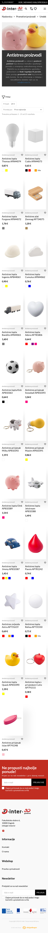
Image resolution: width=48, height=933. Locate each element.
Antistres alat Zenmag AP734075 (34, 218)
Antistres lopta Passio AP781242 (34, 568)
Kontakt (5, 847)
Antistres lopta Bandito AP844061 (11, 333)
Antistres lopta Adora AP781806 (33, 333)
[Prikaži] (13, 104)
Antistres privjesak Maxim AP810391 (34, 449)
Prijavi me (38, 782)
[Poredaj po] (28, 109)
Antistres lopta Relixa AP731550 (33, 625)
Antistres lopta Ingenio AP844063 (11, 275)
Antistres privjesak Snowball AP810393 (35, 391)
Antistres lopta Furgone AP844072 (11, 218)
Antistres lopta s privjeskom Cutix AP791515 (33, 685)
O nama (5, 851)
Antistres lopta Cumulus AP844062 (35, 275)
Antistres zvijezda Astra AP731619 (11, 625)
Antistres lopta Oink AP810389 (12, 507)
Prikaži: (6, 104)
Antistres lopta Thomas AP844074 (11, 160)
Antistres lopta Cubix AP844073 (33, 160)
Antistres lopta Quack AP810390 (10, 683)
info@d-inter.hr (24, 82)
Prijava (40, 892)
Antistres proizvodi (8, 155)
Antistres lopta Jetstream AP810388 (32, 508)
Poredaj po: (8, 109)
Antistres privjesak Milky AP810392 (11, 449)
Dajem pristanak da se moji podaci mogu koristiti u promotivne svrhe (20, 789)
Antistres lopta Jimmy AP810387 (11, 568)
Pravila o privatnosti (11, 869)
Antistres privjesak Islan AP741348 (11, 744)
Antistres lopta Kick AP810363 (12, 391)
